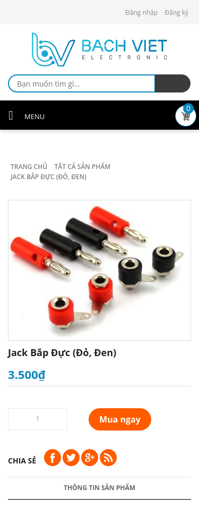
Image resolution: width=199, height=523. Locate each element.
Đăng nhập (141, 12)
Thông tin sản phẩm (99, 487)
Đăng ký (176, 12)
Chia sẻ (22, 460)
